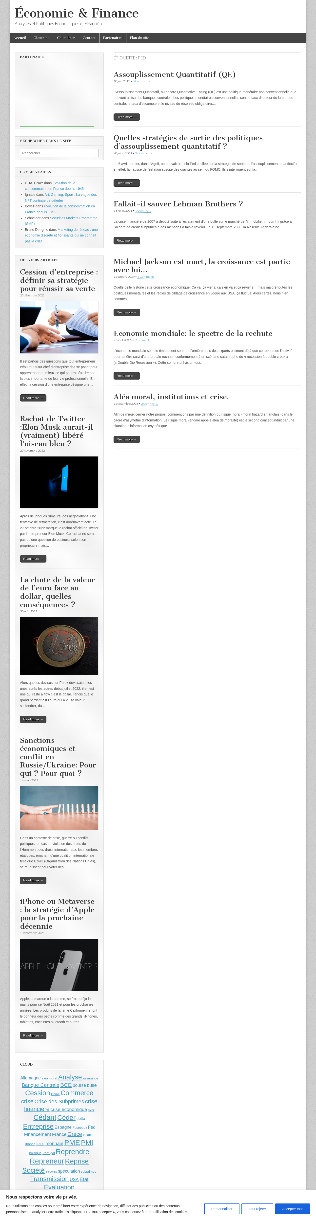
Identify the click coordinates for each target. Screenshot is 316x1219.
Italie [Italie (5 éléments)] (40, 1144)
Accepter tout (292, 1209)
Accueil (20, 38)
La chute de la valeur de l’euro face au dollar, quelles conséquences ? (57, 592)
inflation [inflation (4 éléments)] (88, 1135)
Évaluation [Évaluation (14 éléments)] (59, 1187)
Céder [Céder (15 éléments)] (66, 1117)
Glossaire (41, 38)
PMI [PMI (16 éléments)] (87, 1142)
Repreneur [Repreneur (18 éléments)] (47, 1161)
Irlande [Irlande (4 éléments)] (30, 1144)
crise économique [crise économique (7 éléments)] (69, 1109)
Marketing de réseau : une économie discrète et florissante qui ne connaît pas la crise (61, 235)
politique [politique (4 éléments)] (35, 1153)
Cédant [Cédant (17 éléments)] (44, 1117)
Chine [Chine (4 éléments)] (55, 1094)
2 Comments (149, 403)
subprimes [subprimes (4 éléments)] (88, 1171)
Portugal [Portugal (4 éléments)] (48, 1153)
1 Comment (143, 210)
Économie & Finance (77, 13)
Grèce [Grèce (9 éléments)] (74, 1134)
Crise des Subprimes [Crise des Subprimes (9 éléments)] (59, 1101)
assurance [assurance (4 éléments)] (90, 1078)
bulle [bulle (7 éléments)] (92, 1085)
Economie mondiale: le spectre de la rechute (193, 333)
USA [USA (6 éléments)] (74, 1179)
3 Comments (146, 276)
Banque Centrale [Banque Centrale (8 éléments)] (40, 1085)
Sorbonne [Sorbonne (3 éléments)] (51, 1171)
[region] (158, 1204)
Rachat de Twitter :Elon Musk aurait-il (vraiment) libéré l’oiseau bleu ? (56, 431)
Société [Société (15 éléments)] (33, 1170)
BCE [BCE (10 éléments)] (66, 1085)
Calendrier (66, 38)
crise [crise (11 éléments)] (27, 1101)
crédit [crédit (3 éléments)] (91, 1110)
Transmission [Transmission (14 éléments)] (49, 1179)
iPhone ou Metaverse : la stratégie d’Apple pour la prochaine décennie (57, 914)
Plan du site (139, 38)
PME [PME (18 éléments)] (72, 1142)
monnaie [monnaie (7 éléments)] (54, 1143)
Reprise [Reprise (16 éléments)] (77, 1161)
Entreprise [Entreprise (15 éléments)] (38, 1126)
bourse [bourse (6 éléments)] (79, 1085)
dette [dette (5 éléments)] (81, 1118)
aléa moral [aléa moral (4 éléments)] (49, 1078)
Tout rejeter (257, 1209)
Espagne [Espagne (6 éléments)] (63, 1127)
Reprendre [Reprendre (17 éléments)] (72, 1152)
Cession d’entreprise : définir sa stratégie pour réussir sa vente (59, 280)
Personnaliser (222, 1209)
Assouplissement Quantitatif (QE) (175, 74)
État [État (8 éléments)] (83, 1179)
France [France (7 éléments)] (59, 1134)
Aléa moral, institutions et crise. (171, 396)
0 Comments (141, 81)
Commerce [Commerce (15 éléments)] (77, 1093)
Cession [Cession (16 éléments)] (37, 1093)
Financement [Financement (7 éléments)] (37, 1134)
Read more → (127, 117)
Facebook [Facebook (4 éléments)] (80, 1127)
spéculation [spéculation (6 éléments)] (69, 1171)
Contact (89, 38)
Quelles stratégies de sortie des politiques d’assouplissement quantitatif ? (188, 142)
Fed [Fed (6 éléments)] (92, 1127)
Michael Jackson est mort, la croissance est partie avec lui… (202, 265)
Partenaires (112, 38)
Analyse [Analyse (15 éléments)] (70, 1077)
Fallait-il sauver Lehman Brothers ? (178, 204)
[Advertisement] (243, 14)
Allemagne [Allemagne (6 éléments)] (30, 1077)
